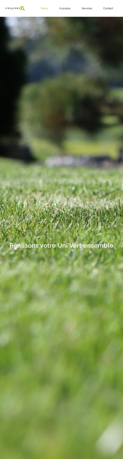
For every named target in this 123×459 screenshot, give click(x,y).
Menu (44, 8)
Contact (108, 8)
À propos (65, 8)
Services (87, 8)
